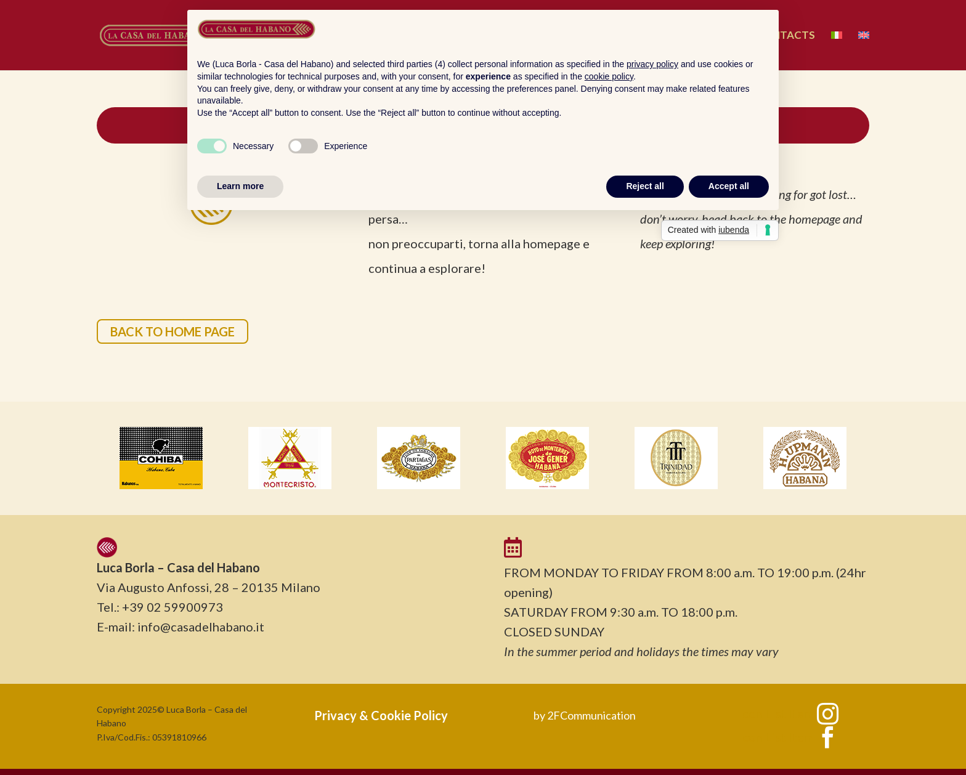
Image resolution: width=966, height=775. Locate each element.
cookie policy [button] (609, 76)
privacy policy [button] (652, 64)
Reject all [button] (645, 186)
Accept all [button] (728, 186)
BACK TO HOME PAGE (172, 331)
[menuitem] (836, 50)
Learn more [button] (240, 186)
